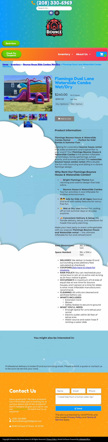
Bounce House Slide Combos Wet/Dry (41, 64)
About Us (83, 54)
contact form (20, 409)
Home (5, 64)
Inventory (65, 54)
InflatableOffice (84, 439)
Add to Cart (64, 118)
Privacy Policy (74, 417)
